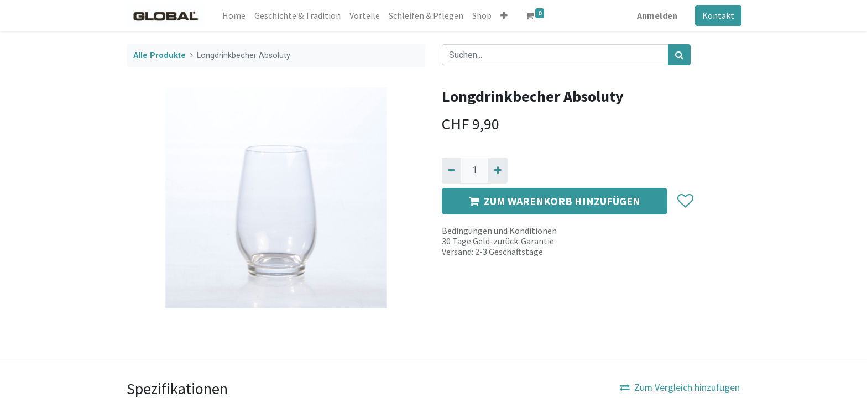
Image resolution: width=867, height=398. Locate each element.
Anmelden (656, 15)
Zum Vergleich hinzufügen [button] (680, 387)
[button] (506, 15)
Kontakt (717, 15)
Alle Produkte (159, 55)
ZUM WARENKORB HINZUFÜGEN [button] (554, 201)
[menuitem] (236, 15)
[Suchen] (679, 54)
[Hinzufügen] (497, 170)
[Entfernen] (451, 170)
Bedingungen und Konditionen (499, 230)
